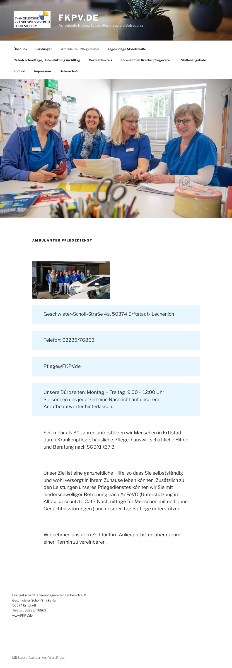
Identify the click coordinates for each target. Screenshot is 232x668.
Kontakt (20, 71)
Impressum (42, 71)
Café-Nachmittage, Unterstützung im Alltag (47, 60)
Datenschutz (69, 71)
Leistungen (43, 49)
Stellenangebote (193, 60)
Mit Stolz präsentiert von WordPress (38, 657)
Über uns (20, 49)
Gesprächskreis (100, 60)
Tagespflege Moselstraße (127, 49)
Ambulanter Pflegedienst (80, 49)
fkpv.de (78, 18)
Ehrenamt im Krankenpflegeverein (146, 60)
